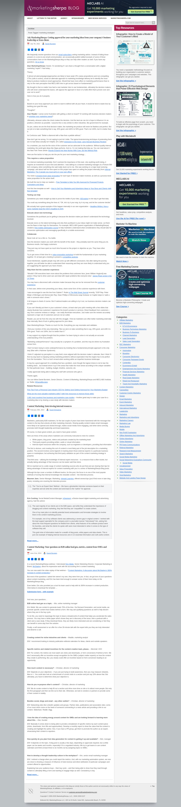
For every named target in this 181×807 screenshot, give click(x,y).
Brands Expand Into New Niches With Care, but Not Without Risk (72, 151)
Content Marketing (126, 387)
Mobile (121, 429)
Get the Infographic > (126, 81)
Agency (64, 18)
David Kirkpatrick (55, 410)
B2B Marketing (125, 323)
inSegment (67, 498)
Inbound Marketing (126, 405)
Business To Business (131, 332)
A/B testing (84, 199)
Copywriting (123, 390)
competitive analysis (70, 257)
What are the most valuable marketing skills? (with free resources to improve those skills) (60, 394)
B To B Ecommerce (130, 326)
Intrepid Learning (67, 479)
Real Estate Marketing (131, 378)
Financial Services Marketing (133, 372)
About (30, 18)
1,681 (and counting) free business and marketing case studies (50, 398)
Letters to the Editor (46, 18)
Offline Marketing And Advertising (132, 436)
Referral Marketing (126, 448)
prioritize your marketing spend (40, 117)
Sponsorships (78, 18)
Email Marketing (125, 399)
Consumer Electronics (131, 357)
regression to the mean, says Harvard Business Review (85, 142)
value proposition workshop (63, 255)
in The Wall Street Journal (78, 292)
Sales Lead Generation (131, 341)
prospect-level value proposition (48, 176)
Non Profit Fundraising (127, 433)
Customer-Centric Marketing (130, 393)
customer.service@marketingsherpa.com (83, 792)
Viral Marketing (125, 475)
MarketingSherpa (33, 791)
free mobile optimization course (46, 228)
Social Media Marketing (128, 457)
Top (153, 786)
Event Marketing (125, 402)
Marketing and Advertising (129, 417)
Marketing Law (125, 423)
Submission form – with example (40, 592)
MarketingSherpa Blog (54, 8)
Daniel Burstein (50, 44)
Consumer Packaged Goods (133, 360)
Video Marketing (125, 472)
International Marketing (128, 408)
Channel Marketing (130, 335)
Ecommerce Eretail (130, 366)
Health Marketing (129, 375)
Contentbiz (127, 363)
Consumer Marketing (127, 347)
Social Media (127, 463)
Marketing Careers (126, 420)
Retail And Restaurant (131, 381)
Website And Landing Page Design (132, 478)
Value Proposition (126, 469)
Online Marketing (125, 442)
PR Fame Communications (129, 445)
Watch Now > (122, 261)
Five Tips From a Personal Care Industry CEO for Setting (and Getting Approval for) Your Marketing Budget (67, 390)
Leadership (123, 411)
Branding (126, 353)
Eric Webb (70, 564)
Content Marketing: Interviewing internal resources (49, 406)
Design (122, 396)
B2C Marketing (125, 344)
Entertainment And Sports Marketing (136, 369)
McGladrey (37, 566)
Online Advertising (126, 439)
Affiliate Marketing (126, 320)
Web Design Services (97, 18)
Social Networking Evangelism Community (135, 460)
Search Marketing (126, 454)
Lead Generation (129, 338)
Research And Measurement (130, 451)
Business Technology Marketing (134, 329)
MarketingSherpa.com (121, 18)
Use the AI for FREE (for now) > (131, 218)
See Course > (122, 306)
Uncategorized (124, 466)
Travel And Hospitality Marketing (135, 384)
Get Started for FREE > (127, 173)
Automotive (127, 351)
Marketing (123, 414)
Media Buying (124, 427)
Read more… (32, 541)
